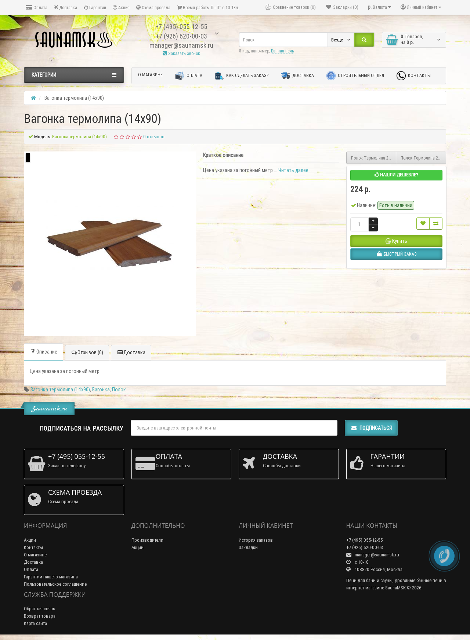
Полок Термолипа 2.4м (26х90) (423, 158)
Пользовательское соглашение (55, 584)
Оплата (36, 7)
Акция (121, 7)
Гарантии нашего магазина (51, 577)
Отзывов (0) (87, 352)
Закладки (248, 547)
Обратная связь (39, 609)
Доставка (65, 7)
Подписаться (371, 428)
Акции (30, 540)
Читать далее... (295, 170)
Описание (43, 351)
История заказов (256, 540)
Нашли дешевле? (396, 175)
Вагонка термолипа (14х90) (60, 389)
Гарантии (95, 7)
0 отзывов (153, 137)
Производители (147, 540)
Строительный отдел (355, 75)
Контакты (414, 75)
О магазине (150, 74)
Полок (119, 389)
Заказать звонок (181, 53)
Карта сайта (35, 623)
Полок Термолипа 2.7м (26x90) (374, 158)
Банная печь (282, 51)
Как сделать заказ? (241, 75)
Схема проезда (153, 7)
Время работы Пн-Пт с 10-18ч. (208, 7)
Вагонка (101, 389)
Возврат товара (39, 616)
